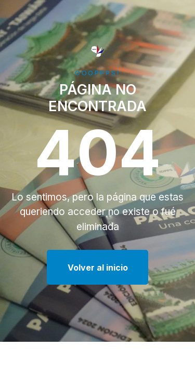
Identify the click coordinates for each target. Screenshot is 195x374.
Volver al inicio (98, 267)
